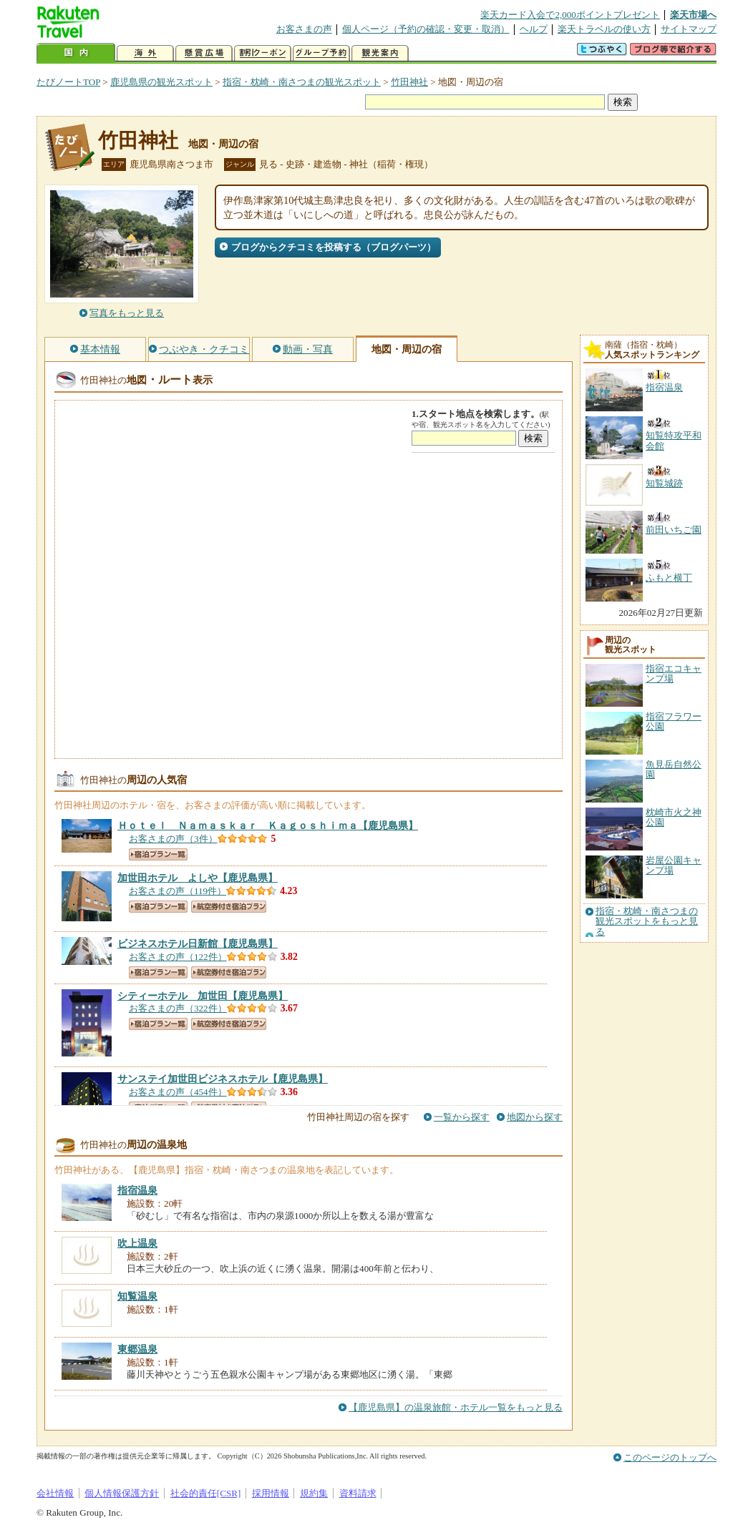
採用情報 (270, 1493)
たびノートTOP (68, 82)
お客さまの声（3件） (173, 838)
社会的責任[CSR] (205, 1493)
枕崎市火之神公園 (673, 817)
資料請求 (357, 1493)
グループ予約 (321, 53)
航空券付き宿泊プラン (228, 907)
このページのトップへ (669, 1457)
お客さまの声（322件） (178, 1008)
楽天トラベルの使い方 (604, 29)
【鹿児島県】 (267, 825)
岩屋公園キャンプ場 (673, 865)
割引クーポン (262, 53)
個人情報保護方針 (121, 1493)
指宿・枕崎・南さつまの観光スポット (302, 82)
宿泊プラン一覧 (158, 854)
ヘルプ (534, 29)
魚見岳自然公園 (673, 769)
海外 (145, 53)
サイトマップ (688, 29)
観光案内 (380, 53)
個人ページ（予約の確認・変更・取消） (426, 29)
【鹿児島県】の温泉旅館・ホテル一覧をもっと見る (456, 1407)
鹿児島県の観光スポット (161, 82)
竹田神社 (409, 82)
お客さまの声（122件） (178, 956)
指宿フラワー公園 (673, 721)
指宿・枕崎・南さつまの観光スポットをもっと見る (647, 921)
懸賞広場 (204, 53)
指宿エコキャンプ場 (673, 673)
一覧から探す (462, 1117)
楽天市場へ (693, 14)
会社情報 (55, 1493)
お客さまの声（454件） (178, 1092)
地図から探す (535, 1117)
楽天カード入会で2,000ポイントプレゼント (570, 14)
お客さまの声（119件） (177, 891)
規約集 (314, 1493)
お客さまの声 (304, 29)
